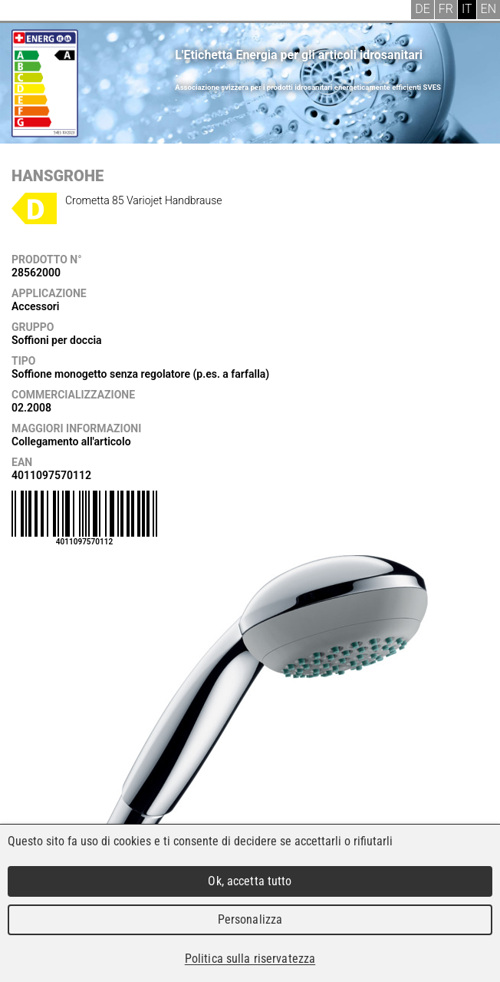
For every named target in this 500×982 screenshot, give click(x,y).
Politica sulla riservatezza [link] (250, 958)
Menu (23, 11)
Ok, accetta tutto (249, 881)
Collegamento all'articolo (71, 441)
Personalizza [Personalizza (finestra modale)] (250, 919)
